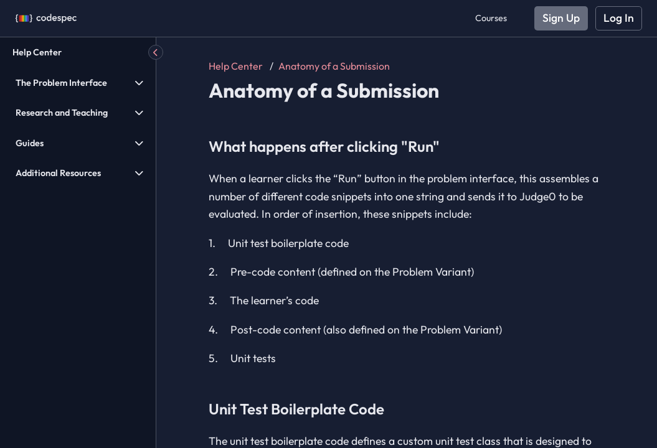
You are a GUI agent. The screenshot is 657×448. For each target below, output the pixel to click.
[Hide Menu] (155, 52)
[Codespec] (46, 18)
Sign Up (561, 18)
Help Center (37, 52)
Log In (618, 18)
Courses (491, 18)
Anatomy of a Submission (334, 66)
